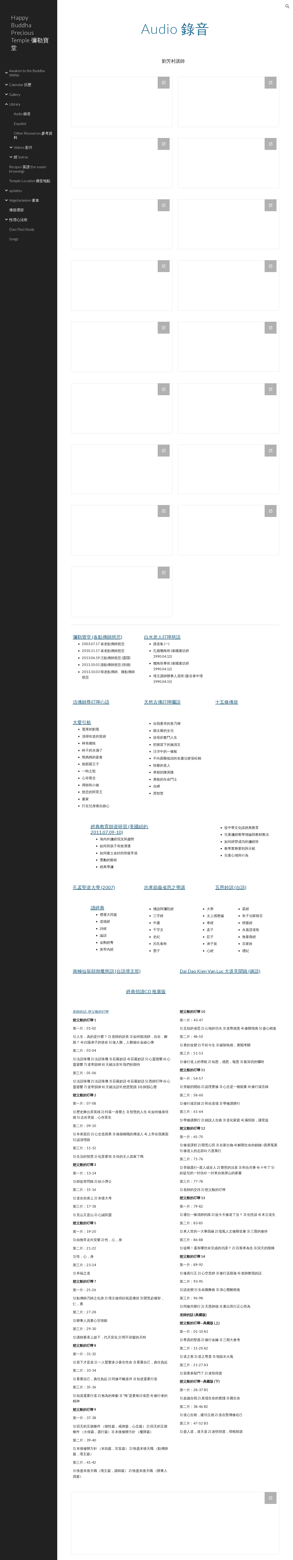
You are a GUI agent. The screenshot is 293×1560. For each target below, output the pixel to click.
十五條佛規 (226, 702)
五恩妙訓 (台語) (230, 887)
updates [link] (15, 190)
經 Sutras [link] (21, 157)
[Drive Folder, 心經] (122, 408)
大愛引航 (82, 722)
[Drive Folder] (175, 1523)
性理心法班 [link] (18, 219)
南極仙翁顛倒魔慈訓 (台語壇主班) (107, 971)
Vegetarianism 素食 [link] (24, 200)
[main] (175, 28)
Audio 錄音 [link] (22, 113)
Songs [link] (13, 239)
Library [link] (14, 104)
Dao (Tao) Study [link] (21, 229)
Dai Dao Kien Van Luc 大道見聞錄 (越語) (220, 971)
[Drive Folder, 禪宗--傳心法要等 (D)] (122, 347)
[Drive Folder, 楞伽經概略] (122, 530)
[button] (287, 6)
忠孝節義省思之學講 (164, 887)
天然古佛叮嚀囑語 (162, 702)
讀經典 (97, 907)
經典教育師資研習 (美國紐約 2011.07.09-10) (120, 829)
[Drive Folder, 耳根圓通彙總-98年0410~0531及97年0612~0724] (228, 285)
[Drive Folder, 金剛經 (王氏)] (122, 469)
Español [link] (20, 123)
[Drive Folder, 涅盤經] (228, 102)
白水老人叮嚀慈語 (162, 637)
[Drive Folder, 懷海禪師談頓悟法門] (228, 224)
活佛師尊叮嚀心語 (91, 702)
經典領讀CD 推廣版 (146, 991)
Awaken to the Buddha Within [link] (27, 72)
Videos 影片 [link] (23, 147)
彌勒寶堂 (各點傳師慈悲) (97, 637)
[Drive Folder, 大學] (122, 592)
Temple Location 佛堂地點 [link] (29, 180)
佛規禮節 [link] (16, 210)
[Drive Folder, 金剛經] (228, 163)
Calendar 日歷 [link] (20, 84)
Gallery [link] (14, 94)
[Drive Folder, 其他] (228, 347)
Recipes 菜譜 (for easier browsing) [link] (27, 169)
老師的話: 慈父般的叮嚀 (91, 1012)
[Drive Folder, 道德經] (228, 469)
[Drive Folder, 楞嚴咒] (122, 163)
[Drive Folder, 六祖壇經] (228, 408)
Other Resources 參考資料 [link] (33, 135)
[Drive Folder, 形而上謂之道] (122, 285)
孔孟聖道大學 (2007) (94, 887)
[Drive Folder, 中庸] (122, 102)
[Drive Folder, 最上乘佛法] (122, 224)
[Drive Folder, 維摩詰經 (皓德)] (228, 530)
